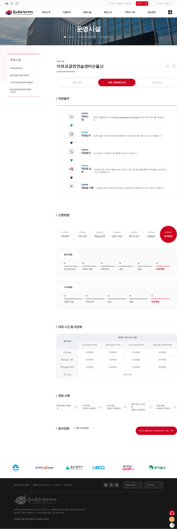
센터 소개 (77, 82)
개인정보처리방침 (21, 486)
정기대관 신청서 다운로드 (117, 406)
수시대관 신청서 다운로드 (92, 406)
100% (167, 3)
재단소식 (108, 12)
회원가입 (120, 3)
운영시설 (87, 12)
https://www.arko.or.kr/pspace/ (127, 117)
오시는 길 (156, 82)
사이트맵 (67, 486)
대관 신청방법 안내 (117, 82)
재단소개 (46, 12)
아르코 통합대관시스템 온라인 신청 (149, 431)
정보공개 (128, 3)
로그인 (112, 3)
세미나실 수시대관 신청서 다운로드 (141, 407)
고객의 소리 (129, 12)
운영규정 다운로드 (67, 406)
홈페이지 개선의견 (41, 486)
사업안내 (66, 12)
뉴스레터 (56, 486)
